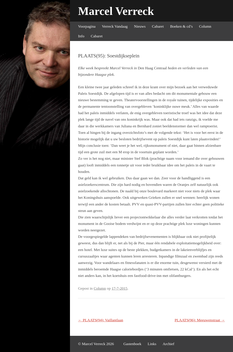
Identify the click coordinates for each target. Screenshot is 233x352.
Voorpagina (86, 26)
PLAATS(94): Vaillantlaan (100, 320)
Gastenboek (132, 344)
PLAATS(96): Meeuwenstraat (200, 320)
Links (152, 344)
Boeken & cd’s (181, 26)
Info (81, 36)
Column (205, 26)
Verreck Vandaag (115, 26)
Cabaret (158, 26)
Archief (168, 344)
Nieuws (140, 26)
